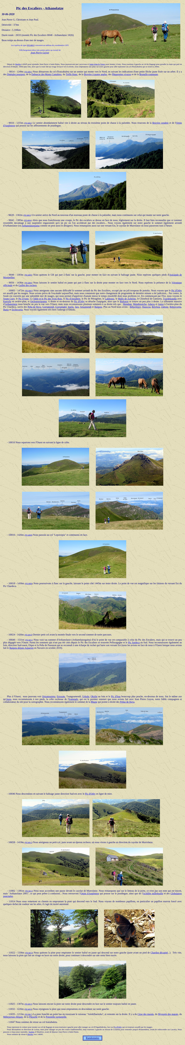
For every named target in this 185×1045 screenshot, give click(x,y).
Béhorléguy (135, 307)
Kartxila (7, 301)
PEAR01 (30, 45)
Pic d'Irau (115, 696)
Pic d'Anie (23, 298)
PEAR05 (28, 275)
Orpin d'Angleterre (90, 893)
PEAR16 (28, 1009)
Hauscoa (146, 307)
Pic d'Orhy (176, 290)
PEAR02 (28, 123)
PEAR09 (29, 583)
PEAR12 (28, 842)
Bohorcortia (175, 307)
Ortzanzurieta (48, 696)
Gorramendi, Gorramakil (54, 307)
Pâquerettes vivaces (121, 74)
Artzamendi (85, 307)
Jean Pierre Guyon (40, 52)
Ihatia (6, 309)
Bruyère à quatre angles (95, 74)
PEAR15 (28, 1004)
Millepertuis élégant (13, 1017)
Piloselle (33, 1017)
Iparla (71, 307)
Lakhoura (109, 298)
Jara (77, 307)
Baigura (98, 307)
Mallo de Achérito (127, 298)
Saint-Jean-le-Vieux (97, 64)
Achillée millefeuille (153, 893)
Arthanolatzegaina (30, 225)
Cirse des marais (145, 1014)
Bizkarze (124, 301)
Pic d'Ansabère (73, 298)
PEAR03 (27, 215)
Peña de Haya (34, 307)
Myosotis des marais (168, 1014)
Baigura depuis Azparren (21, 648)
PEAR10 (28, 635)
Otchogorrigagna (38, 301)
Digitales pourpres (16, 74)
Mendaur (127, 304)
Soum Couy (9, 298)
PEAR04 (27, 220)
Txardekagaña (170, 298)
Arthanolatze (11, 304)
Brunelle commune (148, 74)
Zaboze (164, 307)
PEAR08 (28, 535)
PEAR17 (28, 1014)
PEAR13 (29, 891)
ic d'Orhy (118, 1027)
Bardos (18, 64)
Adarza (151, 304)
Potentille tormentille (56, 1017)
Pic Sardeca (134, 642)
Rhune (94, 702)
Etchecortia (17, 309)
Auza (8, 699)
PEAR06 (28, 283)
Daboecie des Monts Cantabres (46, 74)
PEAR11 (29, 640)
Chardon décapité (159, 952)
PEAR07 (29, 291)
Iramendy (73, 699)
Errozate (61, 696)
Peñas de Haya (127, 702)
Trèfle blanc (71, 74)
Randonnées (92, 1038)
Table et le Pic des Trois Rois (47, 298)
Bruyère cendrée (160, 123)
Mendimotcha (140, 304)
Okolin (94, 696)
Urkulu (85, 696)
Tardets (31, 1032)
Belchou (156, 307)
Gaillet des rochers (28, 285)
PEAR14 (29, 953)
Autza (161, 304)
